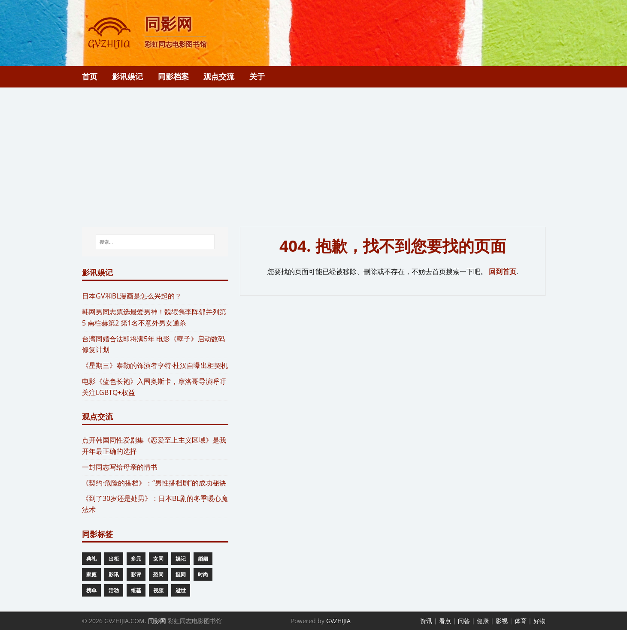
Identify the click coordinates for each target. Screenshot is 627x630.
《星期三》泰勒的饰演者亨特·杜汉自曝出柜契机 (155, 365)
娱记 (181, 558)
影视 (502, 621)
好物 (539, 621)
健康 (483, 621)
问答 (464, 621)
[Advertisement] (313, 152)
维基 (136, 590)
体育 (521, 621)
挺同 (181, 574)
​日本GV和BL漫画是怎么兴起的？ (132, 296)
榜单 (91, 590)
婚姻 (203, 558)
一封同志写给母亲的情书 (120, 467)
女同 (158, 558)
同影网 (157, 621)
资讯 (426, 621)
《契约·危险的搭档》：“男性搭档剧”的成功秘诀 (154, 483)
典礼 (91, 558)
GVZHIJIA (338, 621)
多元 (136, 558)
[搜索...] (155, 242)
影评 (136, 574)
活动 (114, 590)
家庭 (91, 574)
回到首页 (502, 271)
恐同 (158, 574)
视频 (158, 590)
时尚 (203, 574)
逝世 (181, 590)
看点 (445, 621)
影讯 (114, 574)
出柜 (114, 558)
